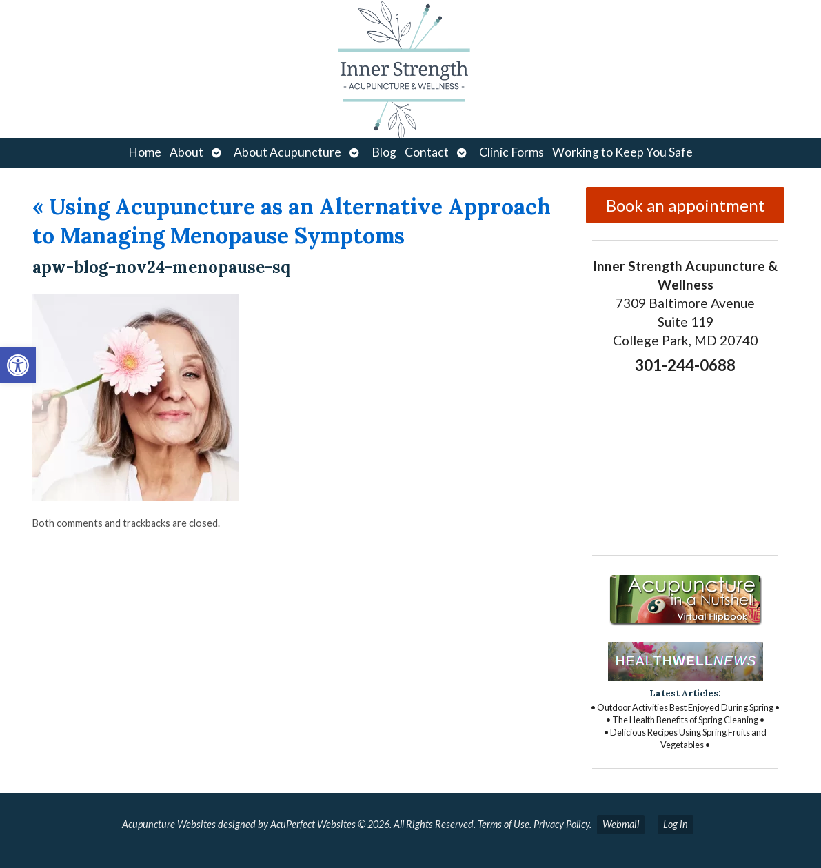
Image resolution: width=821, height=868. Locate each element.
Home (144, 152)
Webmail (620, 824)
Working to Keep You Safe (622, 152)
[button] (18, 365)
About (186, 152)
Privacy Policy (561, 824)
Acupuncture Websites (169, 824)
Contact (427, 152)
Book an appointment (685, 205)
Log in (675, 824)
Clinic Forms (511, 152)
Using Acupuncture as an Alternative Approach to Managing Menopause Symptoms (291, 221)
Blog (384, 152)
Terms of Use (503, 824)
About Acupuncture (287, 152)
